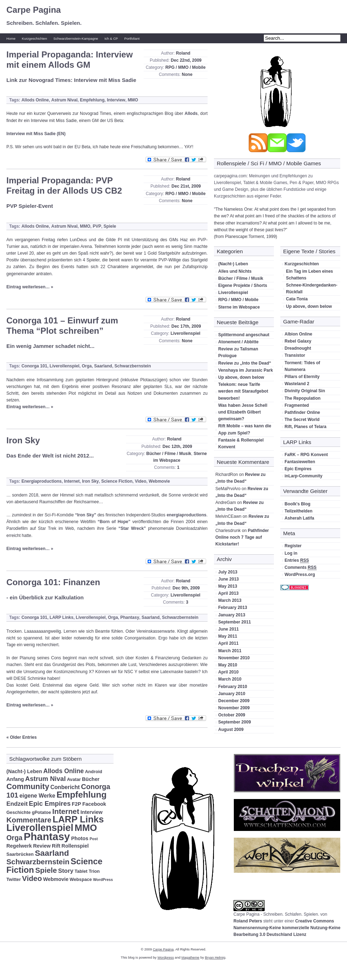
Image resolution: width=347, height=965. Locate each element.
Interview (116, 100)
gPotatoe (41, 812)
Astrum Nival (64, 100)
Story (65, 870)
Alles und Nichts (235, 271)
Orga (87, 366)
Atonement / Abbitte (238, 341)
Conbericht (65, 787)
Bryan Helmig (215, 957)
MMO (133, 100)
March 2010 (229, 679)
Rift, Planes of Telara (305, 426)
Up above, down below (241, 377)
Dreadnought (298, 348)
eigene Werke (37, 796)
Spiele (110, 226)
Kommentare (28, 820)
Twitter (13, 879)
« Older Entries (21, 737)
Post (93, 839)
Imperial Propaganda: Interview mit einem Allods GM (69, 60)
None (187, 74)
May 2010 (227, 664)
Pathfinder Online (302, 412)
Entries (297, 560)
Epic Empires (298, 468)
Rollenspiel (75, 846)
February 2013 (232, 607)
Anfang (15, 779)
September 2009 (234, 722)
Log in (291, 553)
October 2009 (231, 714)
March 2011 (229, 650)
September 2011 (234, 622)
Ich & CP (111, 38)
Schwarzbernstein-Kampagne (76, 38)
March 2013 (229, 600)
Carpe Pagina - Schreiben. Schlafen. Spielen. (276, 914)
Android (93, 771)
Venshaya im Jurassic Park (245, 370)
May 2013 (227, 586)
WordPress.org (300, 574)
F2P (76, 804)
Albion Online (298, 334)
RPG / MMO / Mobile (185, 67)
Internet (71, 481)
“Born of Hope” (114, 521)
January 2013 (231, 614)
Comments (300, 567)
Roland (183, 53)
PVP (97, 226)
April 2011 (228, 643)
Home (11, 38)
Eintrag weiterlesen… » (29, 286)
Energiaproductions (41, 481)
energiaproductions (186, 514)
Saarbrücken (20, 854)
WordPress (103, 879)
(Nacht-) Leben (233, 263)
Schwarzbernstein (133, 366)
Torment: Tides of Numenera (302, 366)
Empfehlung (92, 100)
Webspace (81, 879)
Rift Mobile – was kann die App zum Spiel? (244, 429)
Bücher (90, 779)
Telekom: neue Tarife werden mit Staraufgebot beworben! (243, 391)
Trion (94, 871)
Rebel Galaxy (298, 341)
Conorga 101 (34, 366)
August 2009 (230, 729)
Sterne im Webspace (239, 307)
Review (42, 846)
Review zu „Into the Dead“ (244, 363)
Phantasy (129, 617)
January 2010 (231, 693)
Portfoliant (131, 38)
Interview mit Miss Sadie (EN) (36, 133)
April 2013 (228, 593)
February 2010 (232, 686)
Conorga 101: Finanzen (53, 582)
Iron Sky (23, 440)
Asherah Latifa (299, 518)
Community (27, 786)
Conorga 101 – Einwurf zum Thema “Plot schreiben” (62, 325)
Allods (191, 113)
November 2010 (234, 657)
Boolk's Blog (297, 503)
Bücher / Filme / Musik (168, 453)
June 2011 (228, 629)
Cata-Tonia (297, 298)
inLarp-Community (304, 475)
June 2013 (228, 579)
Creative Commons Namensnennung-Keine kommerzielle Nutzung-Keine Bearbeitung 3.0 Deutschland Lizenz (286, 928)
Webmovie (159, 481)
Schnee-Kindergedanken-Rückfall (311, 288)
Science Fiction (116, 481)
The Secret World (302, 419)
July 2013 (227, 572)
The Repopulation (302, 398)
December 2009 (233, 700)
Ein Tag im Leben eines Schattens (309, 275)
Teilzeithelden (298, 511)
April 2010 (228, 672)
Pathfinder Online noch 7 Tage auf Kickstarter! (242, 537)
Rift (56, 846)
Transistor (295, 355)
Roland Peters (247, 921)
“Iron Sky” (85, 514)
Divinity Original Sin (305, 390)
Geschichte (18, 812)
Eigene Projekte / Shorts (242, 285)
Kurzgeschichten (34, 38)
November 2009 (234, 707)
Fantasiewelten (300, 461)
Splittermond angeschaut (243, 334)
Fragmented (297, 405)
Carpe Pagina (33, 10)
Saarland (103, 366)
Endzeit (17, 803)
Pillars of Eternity (302, 376)
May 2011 (227, 636)
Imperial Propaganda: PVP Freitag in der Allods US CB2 (64, 185)
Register (293, 545)
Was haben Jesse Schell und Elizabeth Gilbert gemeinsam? (242, 412)
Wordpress (166, 957)
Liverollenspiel (185, 333)
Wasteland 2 (297, 383)
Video (140, 481)
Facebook (94, 804)
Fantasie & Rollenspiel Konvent (241, 443)
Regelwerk (19, 846)
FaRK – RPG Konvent (306, 454)
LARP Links (61, 617)
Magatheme (190, 957)
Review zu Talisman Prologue (238, 352)
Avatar (74, 779)
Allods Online (35, 100)
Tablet (81, 871)
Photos (79, 838)
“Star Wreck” (132, 528)
